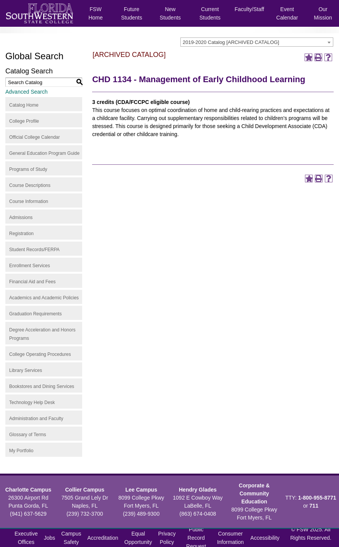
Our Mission (323, 13)
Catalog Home (24, 105)
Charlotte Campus (28, 490)
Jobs (49, 538)
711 (314, 506)
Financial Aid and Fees (32, 281)
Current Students (210, 13)
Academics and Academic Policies (44, 297)
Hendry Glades (198, 490)
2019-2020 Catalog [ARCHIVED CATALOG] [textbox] (231, 42)
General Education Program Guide (44, 153)
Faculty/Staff (249, 9)
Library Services (25, 370)
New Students (170, 13)
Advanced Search (26, 92)
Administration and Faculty (36, 418)
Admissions (20, 217)
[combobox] (256, 42)
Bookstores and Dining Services (41, 386)
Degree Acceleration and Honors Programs (42, 334)
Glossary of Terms (27, 434)
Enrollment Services (29, 265)
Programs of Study (28, 169)
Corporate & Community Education (254, 493)
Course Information (28, 201)
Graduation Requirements (35, 314)
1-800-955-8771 (317, 498)
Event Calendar (287, 13)
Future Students (131, 13)
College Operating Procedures (40, 354)
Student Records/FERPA (34, 249)
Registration (21, 233)
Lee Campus (141, 490)
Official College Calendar (34, 137)
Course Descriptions (29, 185)
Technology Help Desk (32, 402)
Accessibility (264, 538)
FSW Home (95, 13)
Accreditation (102, 538)
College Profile (24, 121)
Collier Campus (84, 490)
